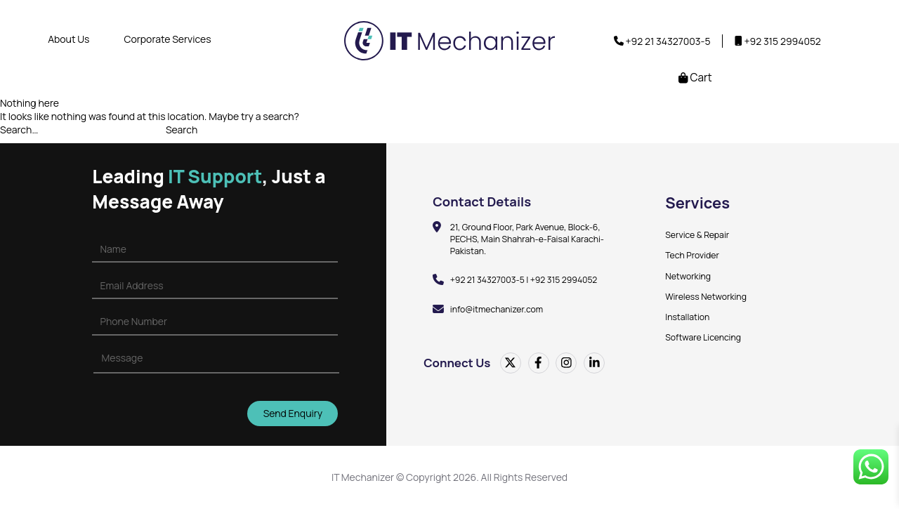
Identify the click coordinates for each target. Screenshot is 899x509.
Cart (695, 77)
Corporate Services (167, 39)
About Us (68, 39)
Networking (688, 276)
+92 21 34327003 (662, 41)
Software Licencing (703, 337)
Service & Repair (697, 235)
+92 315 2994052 (782, 41)
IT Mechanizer (363, 477)
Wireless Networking (706, 297)
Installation (687, 317)
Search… (19, 129)
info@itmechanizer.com (497, 309)
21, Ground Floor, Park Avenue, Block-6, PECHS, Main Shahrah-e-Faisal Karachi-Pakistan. (527, 239)
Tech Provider (692, 255)
